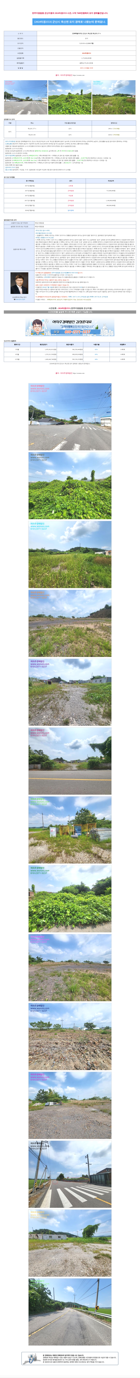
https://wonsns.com (78, 75)
